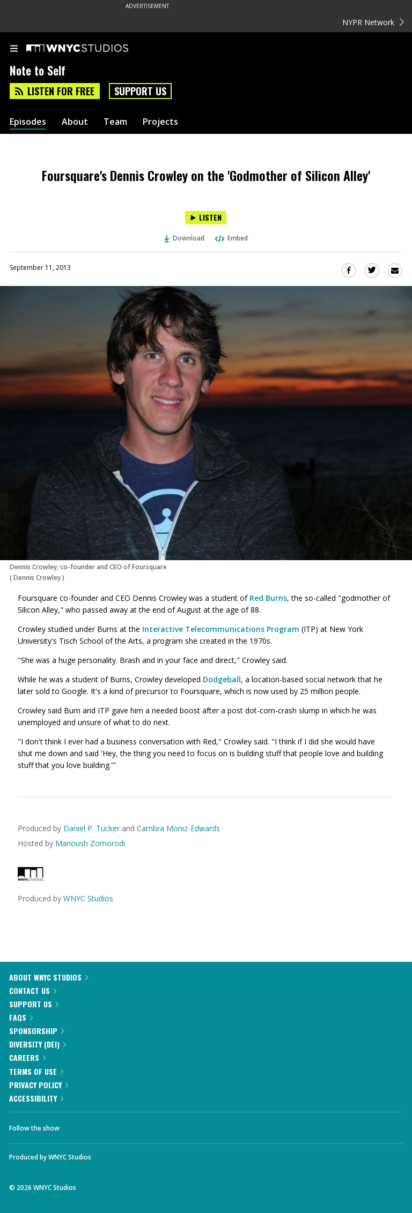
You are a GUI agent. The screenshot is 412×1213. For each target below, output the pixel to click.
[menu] (14, 49)
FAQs (21, 1017)
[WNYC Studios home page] (90, 49)
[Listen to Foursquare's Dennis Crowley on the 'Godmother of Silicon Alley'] (205, 217)
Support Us (140, 91)
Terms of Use (36, 1071)
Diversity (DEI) (37, 1044)
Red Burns (268, 598)
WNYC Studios (88, 898)
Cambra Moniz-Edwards (178, 828)
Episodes (28, 121)
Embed (231, 238)
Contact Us (32, 990)
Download (184, 238)
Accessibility (36, 1098)
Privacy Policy (38, 1084)
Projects (160, 121)
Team (115, 121)
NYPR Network (373, 22)
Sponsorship (36, 1030)
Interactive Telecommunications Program (220, 629)
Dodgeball (222, 679)
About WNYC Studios (48, 977)
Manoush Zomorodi (90, 843)
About (75, 121)
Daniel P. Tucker (91, 828)
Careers (27, 1057)
